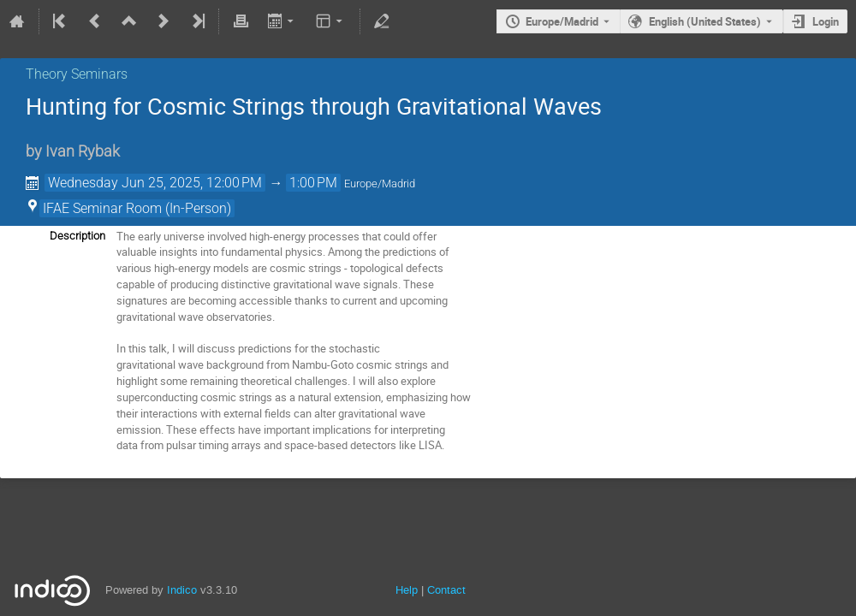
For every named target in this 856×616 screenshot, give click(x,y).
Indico (182, 590)
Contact (446, 590)
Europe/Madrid (562, 21)
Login (825, 21)
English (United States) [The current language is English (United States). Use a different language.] (705, 21)
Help (406, 590)
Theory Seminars (77, 74)
